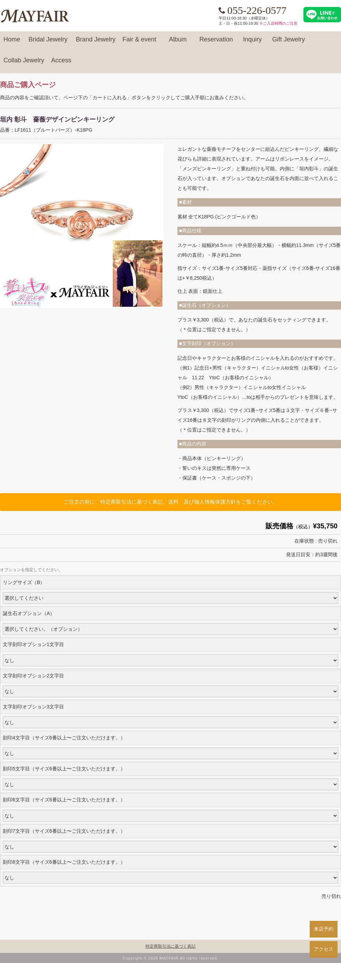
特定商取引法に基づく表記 (170, 946)
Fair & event (139, 42)
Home (11, 42)
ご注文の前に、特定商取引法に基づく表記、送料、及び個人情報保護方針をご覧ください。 (171, 502)
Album (177, 42)
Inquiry (252, 42)
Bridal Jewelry (48, 42)
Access (61, 63)
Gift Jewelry (288, 42)
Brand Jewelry (96, 42)
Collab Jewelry (23, 63)
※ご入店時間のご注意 (278, 23)
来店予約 (323, 929)
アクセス (323, 949)
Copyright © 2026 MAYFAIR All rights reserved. (171, 958)
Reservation (216, 42)
